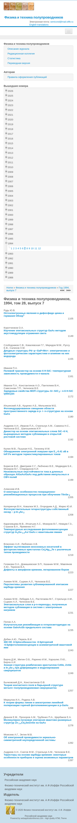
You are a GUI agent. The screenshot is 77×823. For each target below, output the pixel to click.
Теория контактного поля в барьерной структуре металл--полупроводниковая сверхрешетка (33, 686)
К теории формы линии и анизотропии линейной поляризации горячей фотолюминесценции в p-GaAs (36, 704)
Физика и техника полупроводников (33, 17)
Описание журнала (18, 48)
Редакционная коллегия (21, 53)
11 (36, 248)
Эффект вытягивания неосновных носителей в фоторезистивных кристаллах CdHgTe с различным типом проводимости (37, 549)
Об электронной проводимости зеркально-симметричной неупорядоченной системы (30, 738)
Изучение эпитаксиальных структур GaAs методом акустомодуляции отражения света (35, 332)
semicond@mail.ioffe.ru (61, 22)
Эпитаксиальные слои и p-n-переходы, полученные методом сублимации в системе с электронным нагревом (35, 607)
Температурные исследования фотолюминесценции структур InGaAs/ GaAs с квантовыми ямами (36, 530)
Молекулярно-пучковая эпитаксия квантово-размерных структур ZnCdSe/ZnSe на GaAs (37, 721)
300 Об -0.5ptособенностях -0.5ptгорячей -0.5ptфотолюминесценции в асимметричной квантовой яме (38, 645)
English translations (39, 24)
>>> (68, 290)
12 (39, 248)
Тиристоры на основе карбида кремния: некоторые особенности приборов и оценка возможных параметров (38, 756)
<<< (62, 290)
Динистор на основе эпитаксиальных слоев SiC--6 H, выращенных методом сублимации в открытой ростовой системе (36, 434)
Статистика (14, 58)
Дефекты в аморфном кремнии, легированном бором (36, 569)
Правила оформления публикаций (27, 77)
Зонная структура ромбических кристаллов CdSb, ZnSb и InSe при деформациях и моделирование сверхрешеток (37, 668)
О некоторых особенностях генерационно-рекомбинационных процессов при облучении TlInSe (37, 493)
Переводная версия (19, 63)
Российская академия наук (21, 779)
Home (9, 287)
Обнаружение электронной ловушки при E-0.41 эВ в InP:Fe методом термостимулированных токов (36, 453)
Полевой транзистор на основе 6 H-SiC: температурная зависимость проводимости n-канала (37, 372)
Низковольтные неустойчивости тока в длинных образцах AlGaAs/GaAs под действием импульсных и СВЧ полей (36, 474)
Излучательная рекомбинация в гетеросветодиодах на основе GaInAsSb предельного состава (37, 626)
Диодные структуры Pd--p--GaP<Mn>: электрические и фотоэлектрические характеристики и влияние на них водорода (37, 353)
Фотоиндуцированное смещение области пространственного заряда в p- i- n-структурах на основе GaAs (38, 411)
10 (32, 248)
